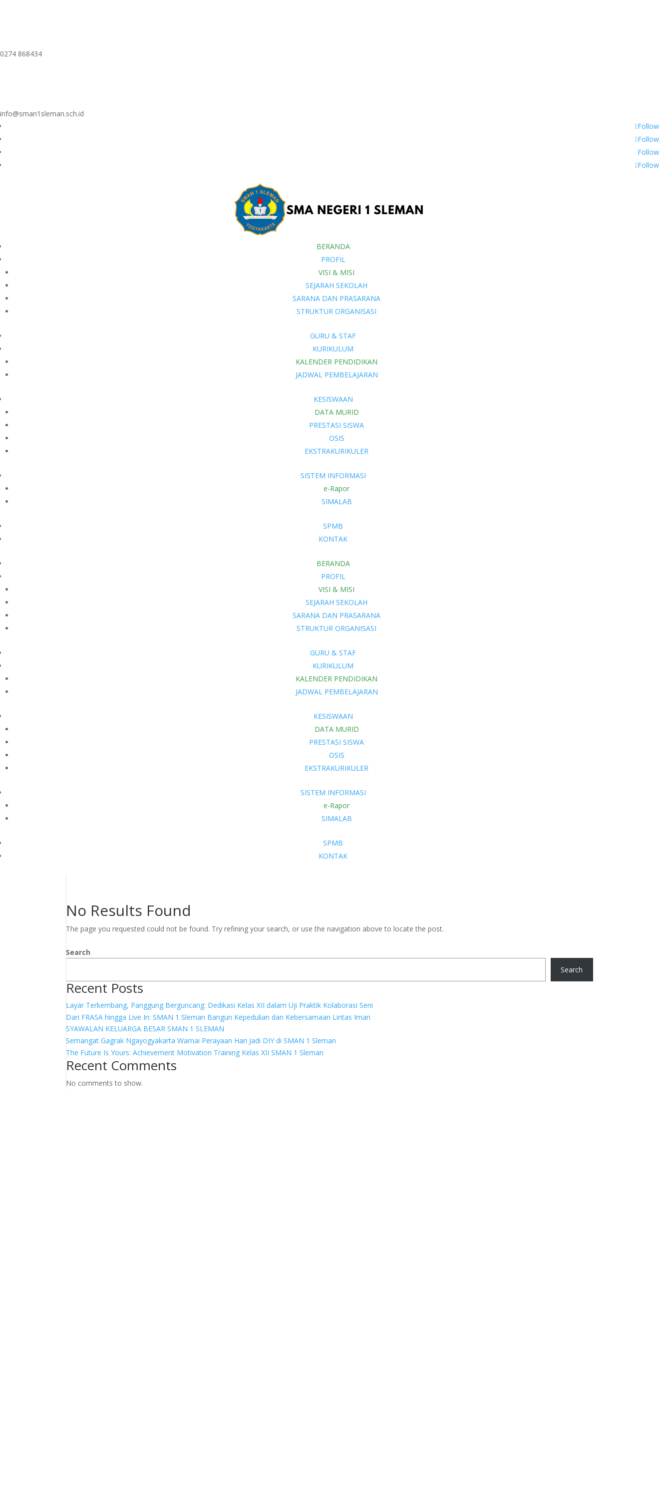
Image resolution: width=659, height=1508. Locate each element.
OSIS (336, 438)
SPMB (333, 526)
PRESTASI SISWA (336, 425)
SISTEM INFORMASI (333, 475)
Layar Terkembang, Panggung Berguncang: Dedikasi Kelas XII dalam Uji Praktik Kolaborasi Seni (219, 1005)
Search (78, 952)
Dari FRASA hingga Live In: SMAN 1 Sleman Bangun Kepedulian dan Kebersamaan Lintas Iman (218, 1017)
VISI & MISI (336, 272)
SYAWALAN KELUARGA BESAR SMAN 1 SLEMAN (145, 1029)
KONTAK (333, 539)
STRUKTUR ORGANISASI (336, 311)
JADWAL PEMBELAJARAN (337, 374)
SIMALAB (337, 501)
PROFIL (333, 259)
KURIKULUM (333, 348)
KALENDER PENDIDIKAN (336, 361)
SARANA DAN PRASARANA (336, 298)
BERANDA (333, 246)
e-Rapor (336, 488)
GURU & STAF (333, 335)
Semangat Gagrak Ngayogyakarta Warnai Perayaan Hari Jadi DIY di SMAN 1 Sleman (201, 1041)
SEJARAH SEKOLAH (336, 285)
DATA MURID (337, 412)
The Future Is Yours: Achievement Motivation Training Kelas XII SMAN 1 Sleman (195, 1053)
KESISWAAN (333, 399)
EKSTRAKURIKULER (336, 451)
